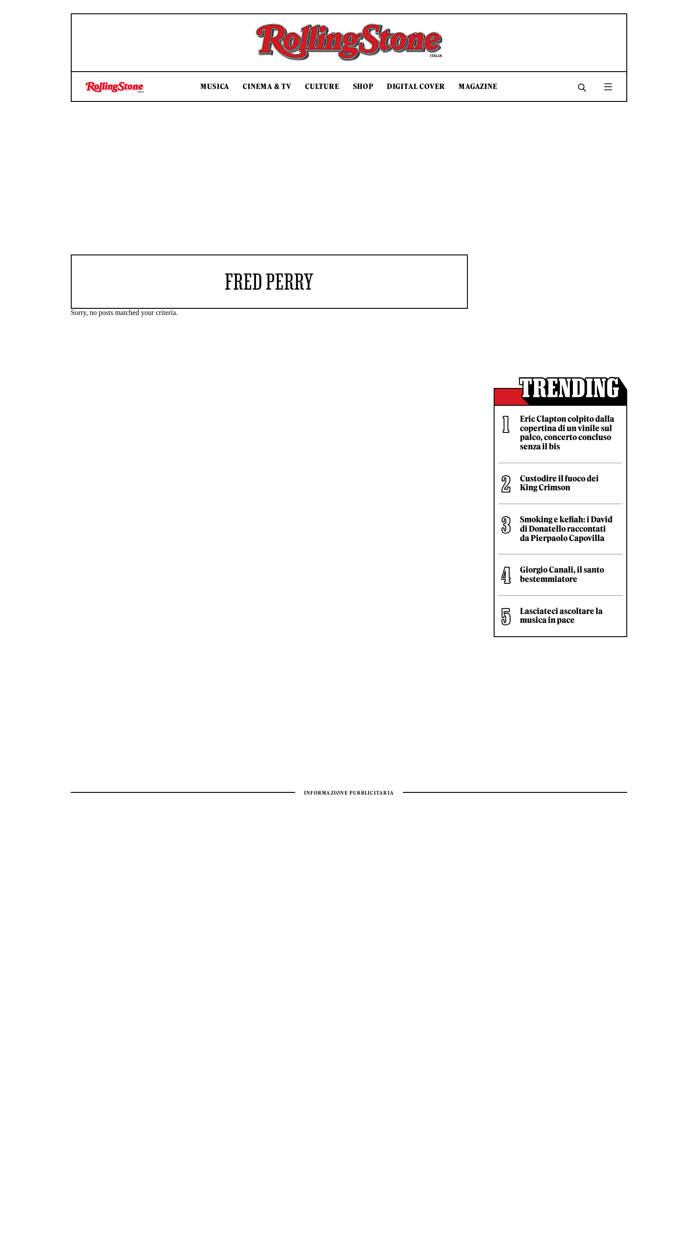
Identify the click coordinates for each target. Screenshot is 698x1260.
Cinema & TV (267, 86)
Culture (322, 86)
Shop (363, 86)
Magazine (478, 86)
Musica (214, 86)
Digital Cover (416, 86)
